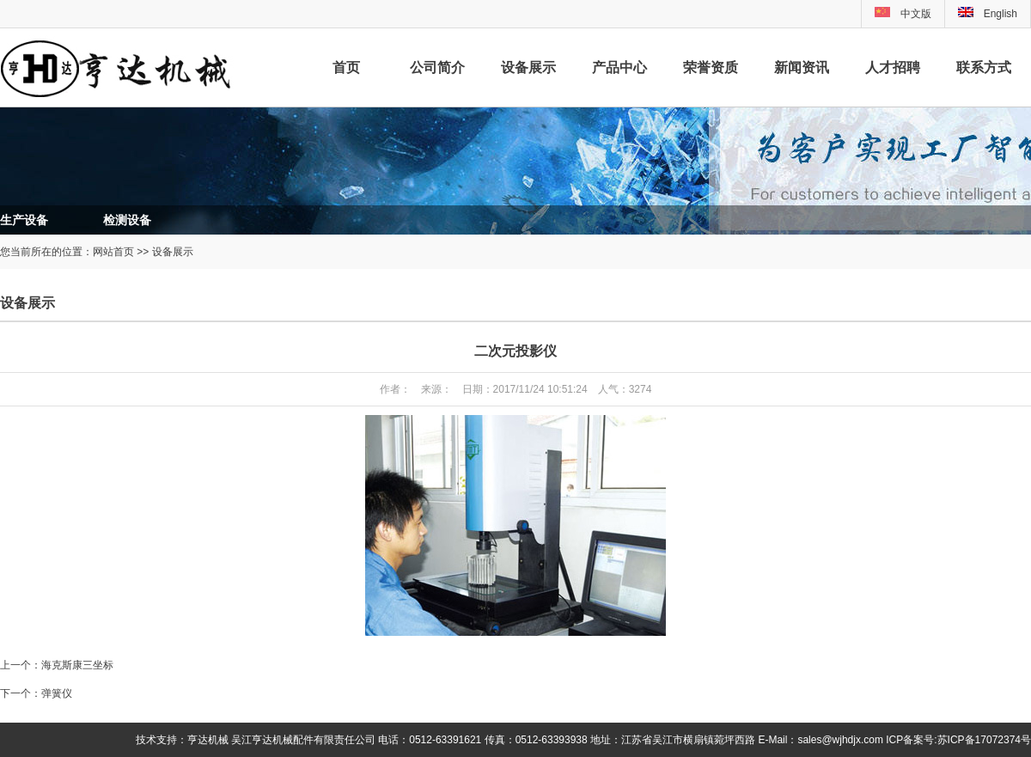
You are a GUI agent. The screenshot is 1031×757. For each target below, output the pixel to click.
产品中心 (619, 67)
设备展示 (528, 67)
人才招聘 (892, 67)
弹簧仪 (56, 693)
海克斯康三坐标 (77, 665)
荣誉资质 (710, 67)
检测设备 (127, 220)
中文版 (915, 14)
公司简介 (437, 67)
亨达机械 (208, 740)
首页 (346, 67)
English (987, 14)
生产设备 (24, 220)
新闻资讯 (801, 67)
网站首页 (113, 252)
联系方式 (983, 67)
